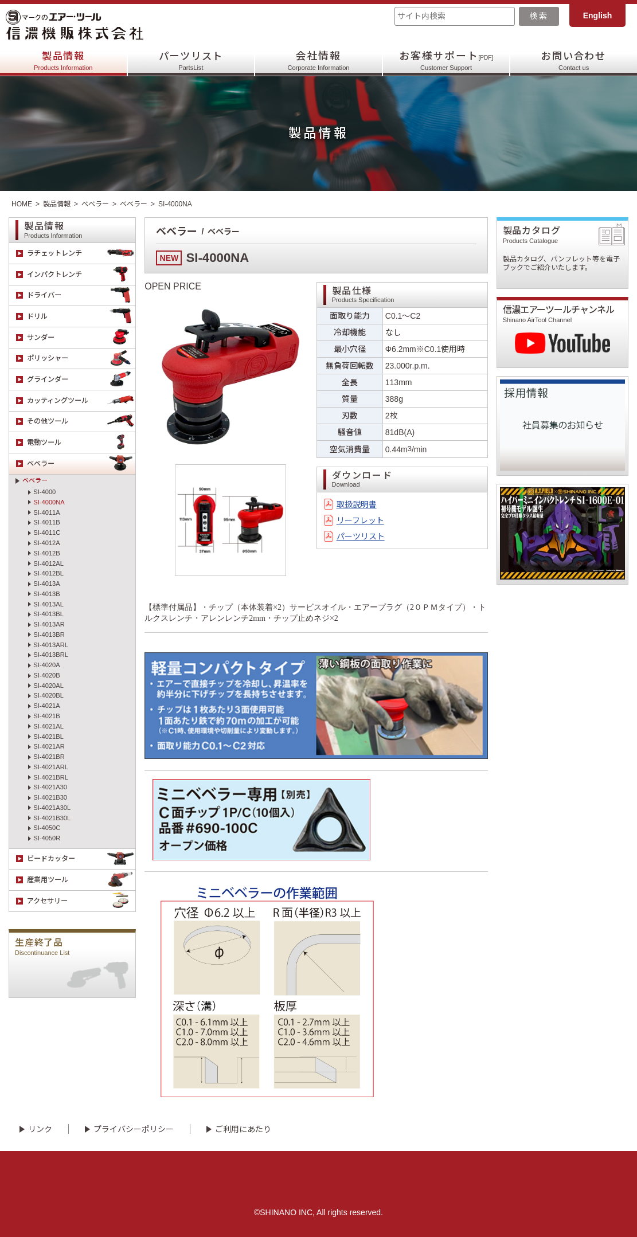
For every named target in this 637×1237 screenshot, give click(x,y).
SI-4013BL (48, 613)
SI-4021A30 (50, 787)
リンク (40, 1129)
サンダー (81, 337)
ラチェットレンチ (81, 253)
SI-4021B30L (52, 818)
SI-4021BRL (50, 777)
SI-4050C (46, 827)
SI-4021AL (48, 726)
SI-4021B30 (50, 797)
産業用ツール (81, 880)
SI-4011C (46, 532)
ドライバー (81, 295)
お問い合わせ (574, 60)
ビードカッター (81, 859)
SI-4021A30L (52, 807)
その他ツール (81, 422)
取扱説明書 (357, 504)
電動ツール (81, 442)
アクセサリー (81, 901)
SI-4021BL (48, 736)
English (597, 15)
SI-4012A (46, 542)
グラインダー (81, 379)
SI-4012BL (48, 573)
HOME (21, 204)
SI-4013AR (48, 624)
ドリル (81, 316)
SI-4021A (46, 705)
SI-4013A (46, 583)
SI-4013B (46, 593)
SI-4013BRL (50, 654)
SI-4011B (46, 522)
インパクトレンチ (81, 274)
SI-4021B (46, 716)
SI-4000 (44, 491)
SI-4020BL (48, 695)
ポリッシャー (81, 359)
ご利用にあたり (243, 1129)
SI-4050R (46, 838)
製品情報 (63, 60)
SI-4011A (46, 512)
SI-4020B (46, 675)
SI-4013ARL (50, 644)
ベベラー (95, 204)
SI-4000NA (48, 502)
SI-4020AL (48, 685)
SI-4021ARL (50, 767)
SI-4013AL (48, 604)
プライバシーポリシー (133, 1129)
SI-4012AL (48, 563)
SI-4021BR (48, 756)
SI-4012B (46, 553)
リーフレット (360, 520)
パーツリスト (191, 60)
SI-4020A (46, 664)
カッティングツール (81, 400)
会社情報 (318, 60)
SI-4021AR (48, 746)
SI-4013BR (48, 634)
